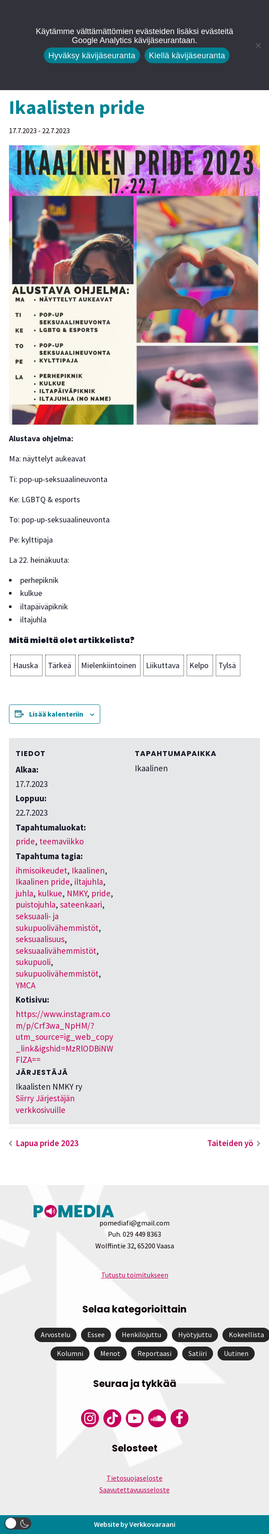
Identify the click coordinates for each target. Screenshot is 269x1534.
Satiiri (197, 1353)
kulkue (50, 893)
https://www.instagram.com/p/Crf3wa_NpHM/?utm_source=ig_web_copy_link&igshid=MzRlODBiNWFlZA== (64, 1036)
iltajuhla (88, 881)
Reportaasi (154, 1353)
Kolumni (70, 1353)
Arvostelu (55, 1334)
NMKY (77, 893)
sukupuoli (33, 961)
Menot (110, 1353)
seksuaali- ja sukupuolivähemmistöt (57, 922)
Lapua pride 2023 (46, 1143)
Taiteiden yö (231, 1143)
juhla (24, 893)
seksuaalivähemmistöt (56, 950)
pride (25, 841)
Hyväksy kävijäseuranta (92, 55)
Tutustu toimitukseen (134, 1274)
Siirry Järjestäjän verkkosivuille (45, 1104)
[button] (26, 665)
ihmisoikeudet (41, 870)
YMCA (25, 985)
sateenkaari (81, 904)
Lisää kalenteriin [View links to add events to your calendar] (56, 713)
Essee (96, 1334)
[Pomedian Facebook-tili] (179, 1418)
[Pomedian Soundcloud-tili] (157, 1418)
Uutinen (236, 1353)
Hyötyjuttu (195, 1334)
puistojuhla (36, 904)
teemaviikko (61, 841)
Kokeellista (246, 1334)
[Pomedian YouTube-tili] (135, 1418)
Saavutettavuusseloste (134, 1489)
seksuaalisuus (40, 939)
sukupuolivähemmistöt (57, 973)
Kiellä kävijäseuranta (187, 55)
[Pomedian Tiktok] (112, 1418)
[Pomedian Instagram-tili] (90, 1418)
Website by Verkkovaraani (134, 1524)
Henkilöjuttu (141, 1334)
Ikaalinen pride (43, 881)
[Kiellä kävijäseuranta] (257, 45)
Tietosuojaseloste (134, 1477)
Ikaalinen (88, 870)
